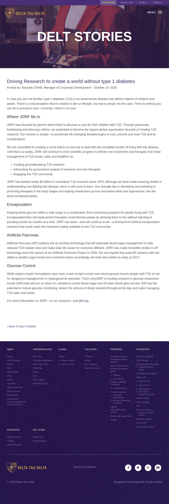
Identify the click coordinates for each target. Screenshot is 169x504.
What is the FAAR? (40, 364)
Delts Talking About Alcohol (118, 411)
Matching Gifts (145, 389)
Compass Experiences (119, 356)
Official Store (38, 437)
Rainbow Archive (14, 437)
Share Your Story (13, 391)
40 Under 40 (141, 423)
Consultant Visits (119, 388)
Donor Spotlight (142, 402)
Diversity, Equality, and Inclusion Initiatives (16, 403)
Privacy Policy (12, 399)
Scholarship (37, 368)
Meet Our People (13, 360)
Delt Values (37, 356)
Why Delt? (11, 383)
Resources (13, 430)
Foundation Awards (144, 419)
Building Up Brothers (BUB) (119, 370)
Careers (10, 364)
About (10, 349)
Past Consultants (119, 392)
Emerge (113, 420)
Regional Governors (92, 368)
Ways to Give (144, 385)
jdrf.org (83, 300)
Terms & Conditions (84, 466)
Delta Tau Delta (25, 482)
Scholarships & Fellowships (147, 364)
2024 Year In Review (144, 410)
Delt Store (39, 430)
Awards (10, 380)
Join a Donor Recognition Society (147, 393)
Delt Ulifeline (118, 379)
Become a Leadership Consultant (121, 401)
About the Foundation (144, 356)
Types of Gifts (144, 381)
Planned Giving (142, 398)
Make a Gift (127, 2)
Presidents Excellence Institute (119, 360)
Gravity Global (153, 482)
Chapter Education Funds (146, 368)
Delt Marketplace (40, 441)
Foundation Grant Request (146, 373)
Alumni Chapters (68, 360)
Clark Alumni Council (145, 427)
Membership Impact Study (121, 416)
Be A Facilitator (90, 364)
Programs (116, 349)
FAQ (138, 406)
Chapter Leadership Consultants (118, 383)
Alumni (62, 349)
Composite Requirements (43, 360)
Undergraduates (42, 349)
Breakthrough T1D (40, 383)
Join (34, 376)
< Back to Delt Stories (21, 326)
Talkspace (117, 375)
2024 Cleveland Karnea (119, 366)
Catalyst (87, 360)
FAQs (9, 376)
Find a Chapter (13, 372)
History (10, 356)
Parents (36, 372)
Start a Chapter (39, 380)
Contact (157, 2)
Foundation (108, 2)
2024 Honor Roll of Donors (146, 413)
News (9, 368)
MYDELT (143, 2)
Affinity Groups (67, 364)
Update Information (15, 387)
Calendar (10, 441)
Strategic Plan (12, 395)
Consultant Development (118, 396)
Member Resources (14, 445)
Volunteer (90, 349)
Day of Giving (142, 360)
